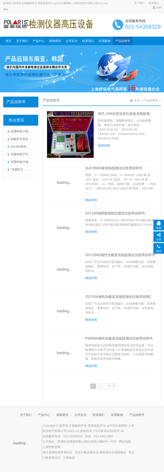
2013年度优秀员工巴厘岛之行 (21, 146)
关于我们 (139, 2)
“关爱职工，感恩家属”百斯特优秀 (21, 169)
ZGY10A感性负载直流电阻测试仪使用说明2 (118, 296)
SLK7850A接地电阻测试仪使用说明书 (113, 168)
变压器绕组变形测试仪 (57, 452)
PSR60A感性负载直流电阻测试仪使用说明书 (118, 338)
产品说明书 (122, 41)
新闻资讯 (55, 41)
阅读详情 (104, 145)
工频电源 (69, 457)
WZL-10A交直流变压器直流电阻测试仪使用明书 (127, 113)
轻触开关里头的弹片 (21, 139)
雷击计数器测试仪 (87, 452)
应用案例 (105, 41)
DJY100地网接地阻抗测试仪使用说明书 (115, 213)
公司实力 (72, 41)
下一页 (111, 386)
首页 (8, 41)
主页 (137, 100)
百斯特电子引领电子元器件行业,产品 (21, 154)
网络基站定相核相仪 (112, 452)
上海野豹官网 (51, 447)
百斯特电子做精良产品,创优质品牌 (21, 162)
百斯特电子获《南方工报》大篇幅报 (21, 131)
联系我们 (88, 41)
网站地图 (125, 441)
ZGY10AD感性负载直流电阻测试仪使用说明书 (120, 255)
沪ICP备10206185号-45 (108, 431)
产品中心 (38, 41)
